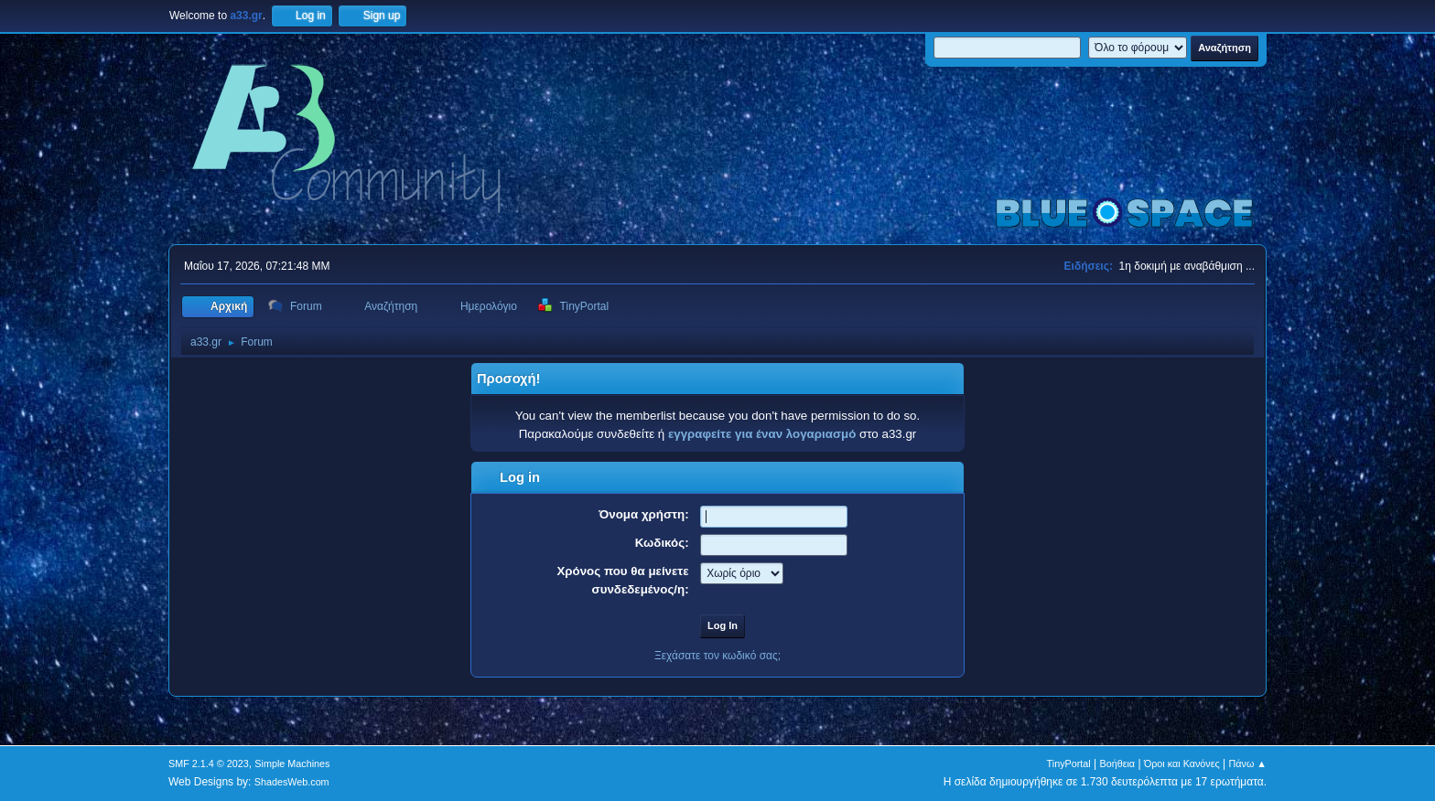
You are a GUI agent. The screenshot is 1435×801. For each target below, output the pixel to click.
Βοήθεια (1117, 763)
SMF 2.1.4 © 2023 (208, 763)
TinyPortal (1069, 763)
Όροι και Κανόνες (1182, 763)
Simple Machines (291, 763)
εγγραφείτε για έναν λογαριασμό (762, 434)
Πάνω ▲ (1248, 763)
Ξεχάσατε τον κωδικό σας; (717, 655)
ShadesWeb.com (291, 781)
